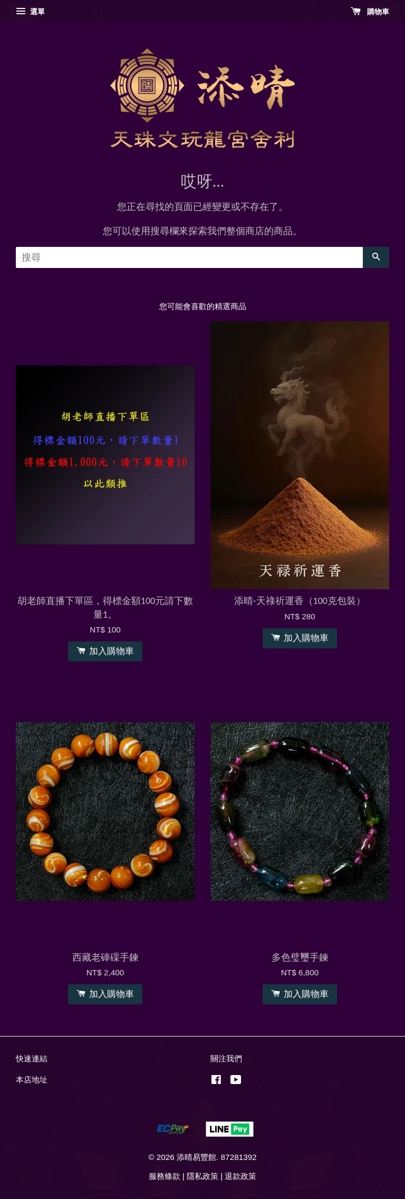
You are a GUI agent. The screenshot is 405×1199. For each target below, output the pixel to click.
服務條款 (164, 1176)
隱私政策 (202, 1176)
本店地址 (31, 1079)
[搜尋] (189, 257)
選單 (30, 11)
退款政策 (240, 1176)
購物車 (370, 11)
